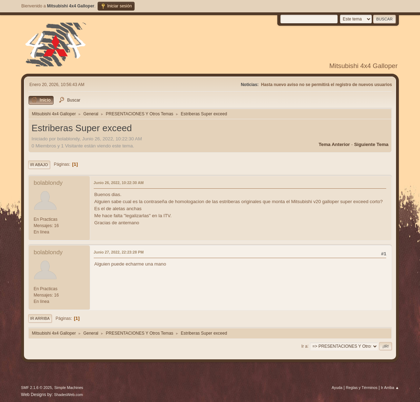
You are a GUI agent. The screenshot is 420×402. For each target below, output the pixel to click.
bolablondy (48, 182)
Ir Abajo (39, 165)
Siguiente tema (371, 144)
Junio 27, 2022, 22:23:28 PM (119, 252)
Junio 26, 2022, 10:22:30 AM (119, 183)
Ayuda (337, 387)
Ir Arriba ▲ (390, 387)
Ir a (304, 345)
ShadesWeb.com (68, 394)
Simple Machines (68, 387)
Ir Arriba (40, 318)
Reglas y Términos (362, 387)
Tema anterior (334, 144)
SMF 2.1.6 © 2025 (36, 387)
